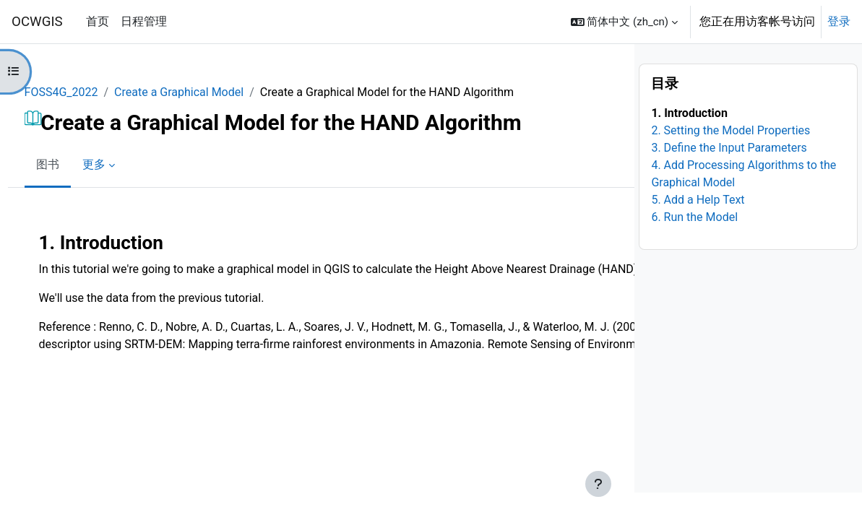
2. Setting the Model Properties (730, 158)
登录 (838, 21)
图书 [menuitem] (74, 164)
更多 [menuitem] (120, 164)
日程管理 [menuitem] (144, 21)
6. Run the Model (694, 244)
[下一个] (618, 238)
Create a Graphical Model (206, 92)
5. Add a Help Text (697, 227)
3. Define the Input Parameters (728, 175)
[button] (624, 21)
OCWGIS (37, 22)
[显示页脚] (598, 484)
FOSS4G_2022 (88, 92)
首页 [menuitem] (97, 21)
